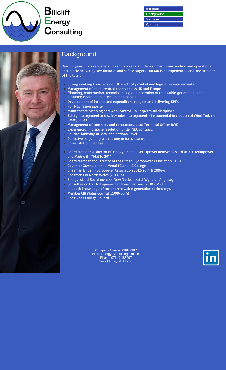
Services (153, 19)
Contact (152, 24)
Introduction (155, 9)
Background (155, 14)
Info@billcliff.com (121, 261)
